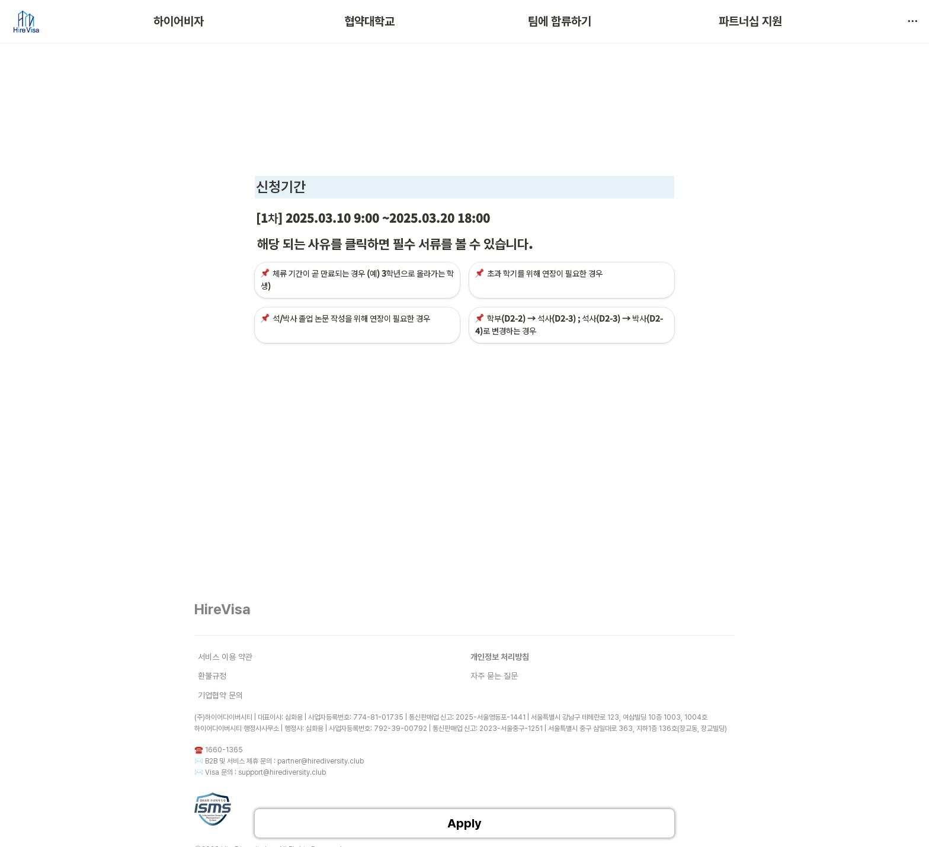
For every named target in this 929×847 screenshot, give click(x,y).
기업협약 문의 (220, 695)
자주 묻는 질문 (494, 676)
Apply (464, 823)
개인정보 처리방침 (499, 657)
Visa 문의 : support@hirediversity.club (265, 772)
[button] (912, 21)
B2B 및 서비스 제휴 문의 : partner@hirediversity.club (284, 761)
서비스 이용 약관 (225, 657)
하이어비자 (178, 21)
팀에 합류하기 (559, 21)
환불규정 (212, 676)
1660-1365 (224, 750)
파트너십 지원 (750, 21)
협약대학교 (369, 21)
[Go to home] (25, 21)
